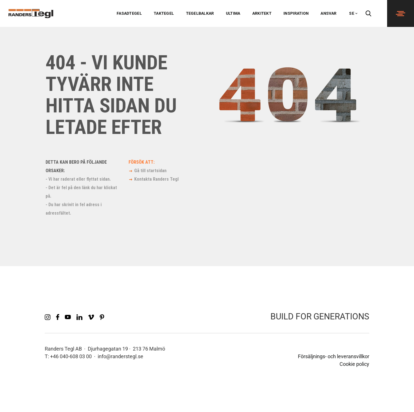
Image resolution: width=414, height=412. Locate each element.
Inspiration (296, 13)
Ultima (233, 13)
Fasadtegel (129, 13)
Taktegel (164, 13)
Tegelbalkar (200, 13)
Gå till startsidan (150, 170)
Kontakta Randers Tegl (156, 179)
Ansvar (328, 13)
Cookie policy (354, 364)
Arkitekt (262, 13)
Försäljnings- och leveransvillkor (333, 356)
